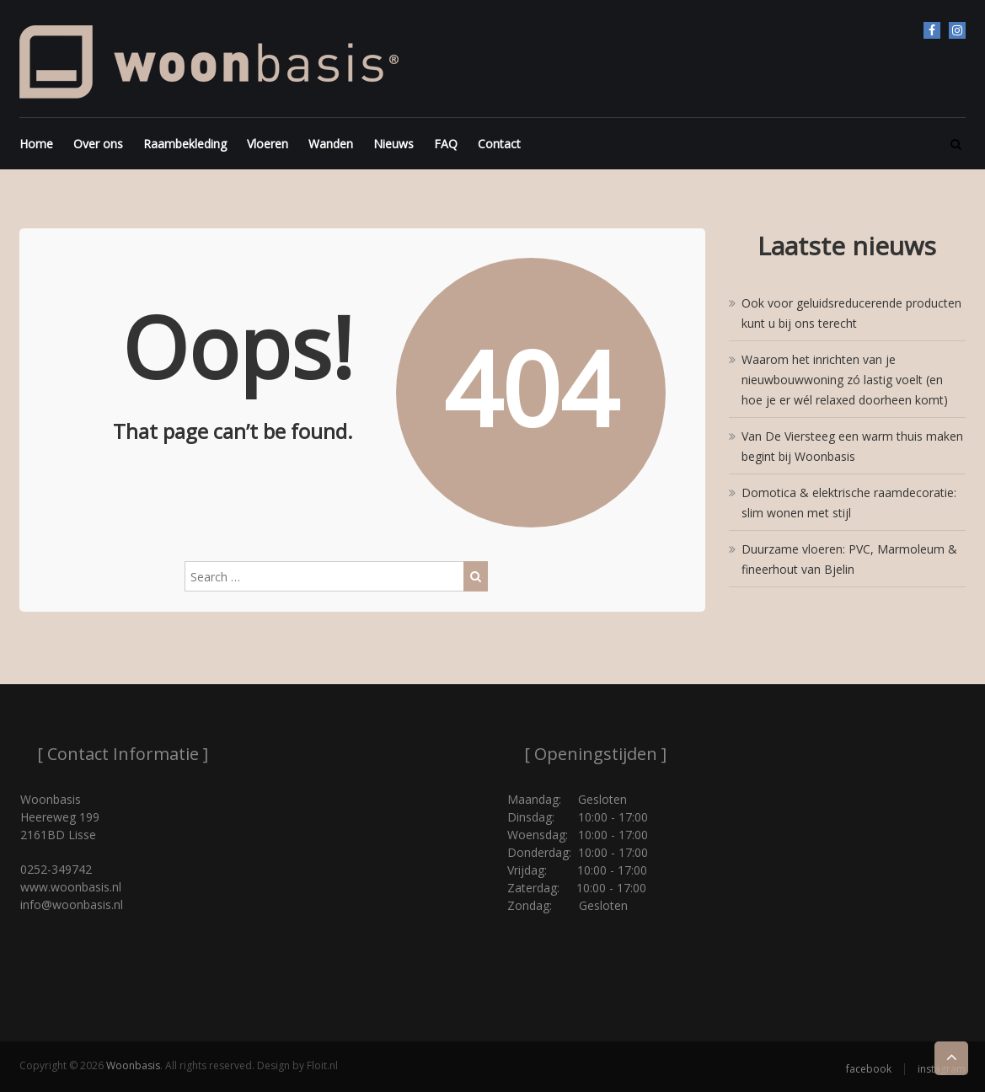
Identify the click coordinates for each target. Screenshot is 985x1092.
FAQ (446, 144)
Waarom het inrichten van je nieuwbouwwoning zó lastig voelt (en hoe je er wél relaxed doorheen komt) (844, 379)
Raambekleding (185, 144)
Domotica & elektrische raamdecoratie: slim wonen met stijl (848, 502)
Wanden (330, 144)
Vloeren (267, 144)
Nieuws (393, 144)
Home (36, 144)
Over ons (98, 144)
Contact (499, 144)
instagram (957, 30)
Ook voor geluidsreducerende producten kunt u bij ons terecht (851, 313)
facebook (931, 30)
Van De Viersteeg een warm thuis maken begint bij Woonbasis (852, 446)
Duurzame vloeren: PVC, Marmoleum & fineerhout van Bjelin (849, 559)
